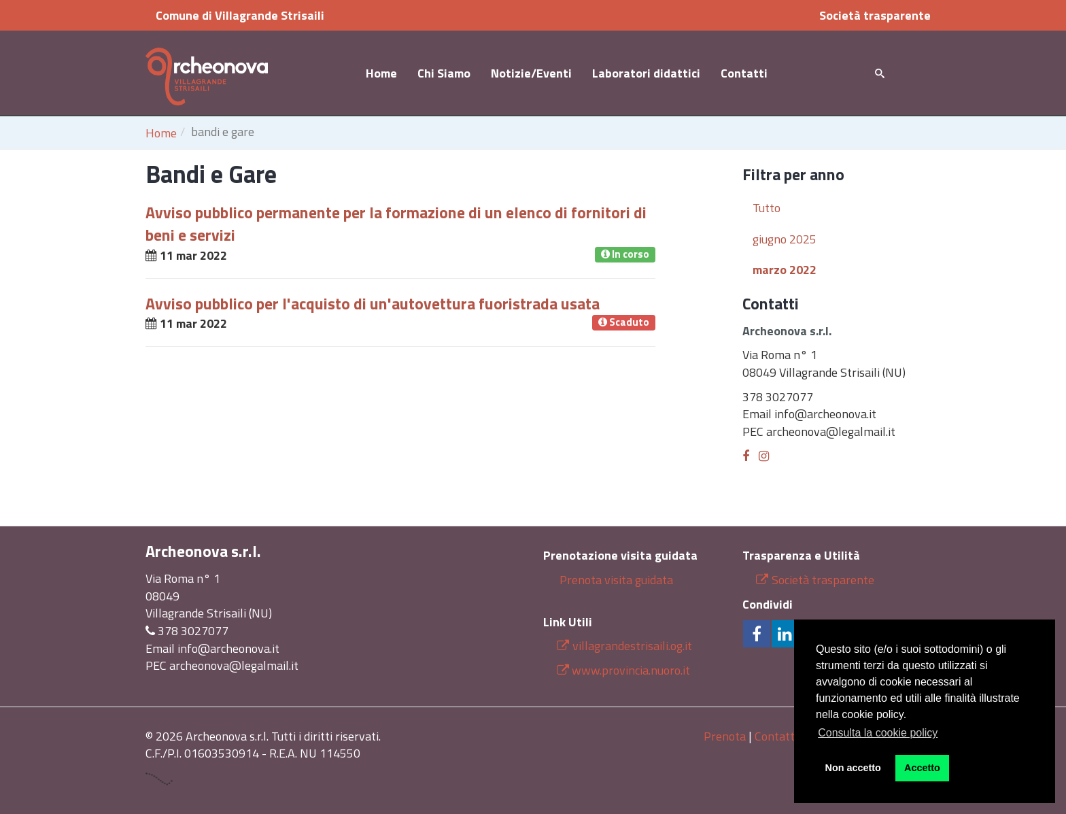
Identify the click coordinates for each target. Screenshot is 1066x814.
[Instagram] (764, 456)
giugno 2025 (784, 239)
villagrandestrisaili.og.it (624, 646)
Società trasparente (875, 15)
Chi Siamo (443, 73)
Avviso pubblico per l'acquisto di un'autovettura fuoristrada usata (372, 303)
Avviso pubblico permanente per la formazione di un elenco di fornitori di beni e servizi (396, 223)
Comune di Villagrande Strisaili (240, 15)
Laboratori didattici (646, 73)
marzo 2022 (784, 269)
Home (381, 73)
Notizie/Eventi (531, 73)
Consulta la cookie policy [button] (878, 733)
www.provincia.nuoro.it (631, 670)
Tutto (766, 208)
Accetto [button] (922, 767)
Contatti (744, 73)
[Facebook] (745, 456)
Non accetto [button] (853, 767)
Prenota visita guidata (615, 580)
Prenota (725, 736)
